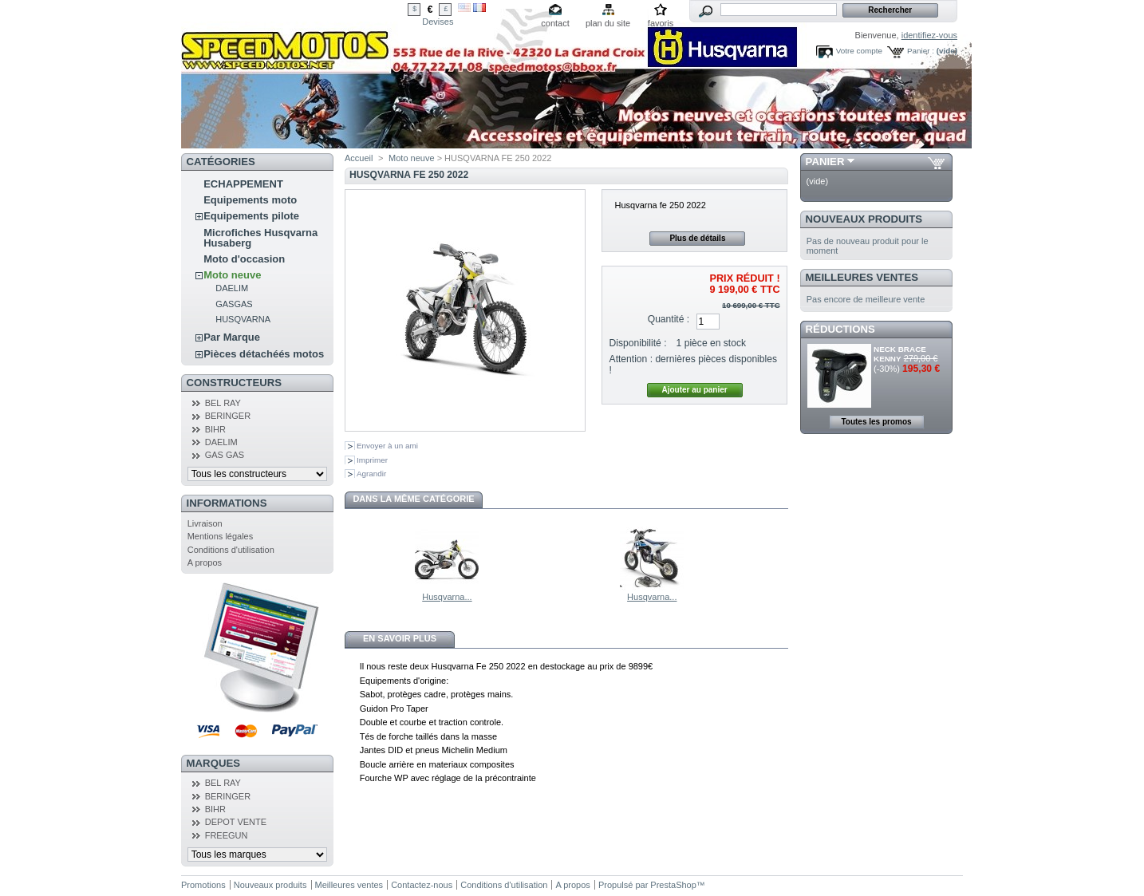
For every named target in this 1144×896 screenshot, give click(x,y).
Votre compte (859, 50)
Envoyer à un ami (387, 445)
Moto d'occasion (244, 259)
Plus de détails (697, 238)
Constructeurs (234, 383)
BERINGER (227, 415)
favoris (660, 23)
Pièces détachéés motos (263, 354)
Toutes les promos (876, 421)
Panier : (920, 50)
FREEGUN (226, 835)
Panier (825, 162)
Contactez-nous (421, 885)
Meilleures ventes (862, 277)
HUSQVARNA (242, 319)
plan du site (608, 23)
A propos (204, 562)
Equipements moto (250, 200)
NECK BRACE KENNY (900, 354)
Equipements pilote (251, 216)
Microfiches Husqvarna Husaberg (260, 238)
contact (555, 23)
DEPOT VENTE (235, 822)
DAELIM (231, 288)
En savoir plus (399, 638)
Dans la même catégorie (413, 498)
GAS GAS (225, 455)
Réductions (840, 329)
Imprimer (372, 460)
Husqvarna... (446, 597)
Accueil (359, 158)
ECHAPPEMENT (243, 184)
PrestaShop (673, 885)
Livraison (205, 523)
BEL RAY (223, 403)
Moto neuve (232, 275)
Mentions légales (220, 536)
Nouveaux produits (864, 219)
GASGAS (233, 304)
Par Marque (231, 337)
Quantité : (668, 319)
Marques (213, 763)
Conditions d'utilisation (230, 550)
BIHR (215, 429)
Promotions (203, 885)
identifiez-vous (929, 35)
